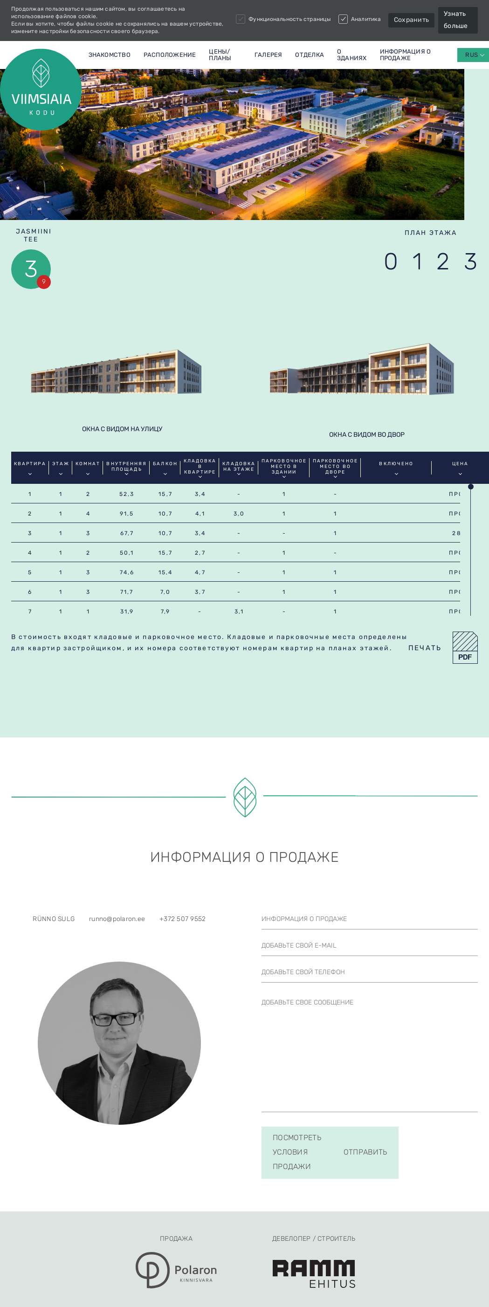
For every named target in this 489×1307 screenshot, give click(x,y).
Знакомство (110, 55)
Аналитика (359, 19)
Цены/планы (220, 55)
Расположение (170, 55)
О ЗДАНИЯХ (352, 55)
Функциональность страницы (283, 19)
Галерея (268, 55)
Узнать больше (456, 20)
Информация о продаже (405, 55)
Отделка (309, 55)
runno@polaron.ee (117, 953)
